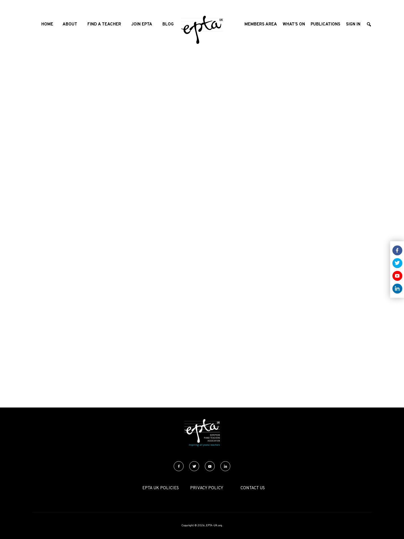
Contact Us (252, 488)
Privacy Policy (206, 488)
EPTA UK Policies (160, 488)
